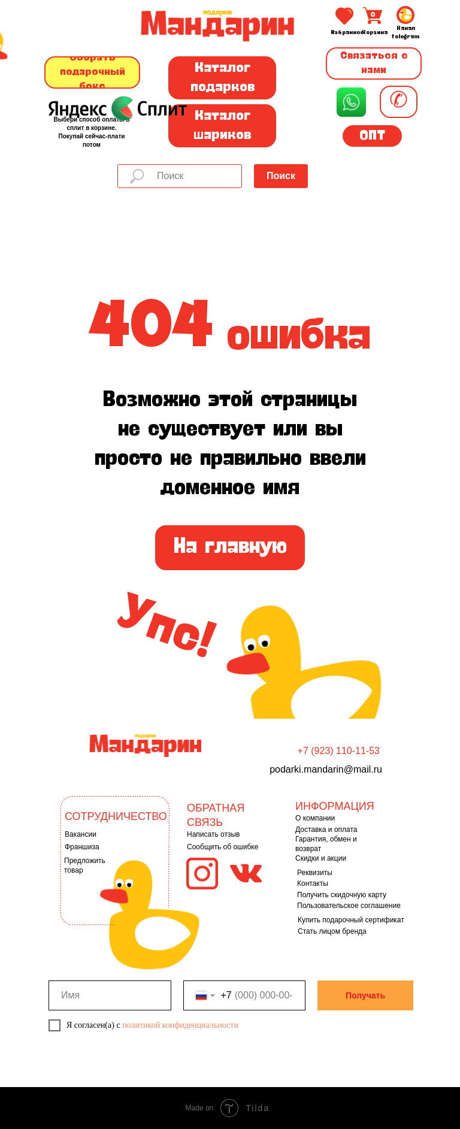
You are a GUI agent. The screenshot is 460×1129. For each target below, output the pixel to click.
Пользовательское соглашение (349, 905)
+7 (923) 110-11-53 (339, 751)
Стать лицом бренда (332, 931)
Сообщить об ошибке (222, 847)
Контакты (312, 883)
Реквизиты (314, 872)
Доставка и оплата (326, 829)
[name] (110, 995)
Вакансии (80, 834)
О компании (315, 818)
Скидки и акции (320, 858)
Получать (365, 995)
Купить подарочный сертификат (351, 920)
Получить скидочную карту (341, 895)
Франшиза (82, 847)
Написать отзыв (213, 834)
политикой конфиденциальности (180, 1025)
